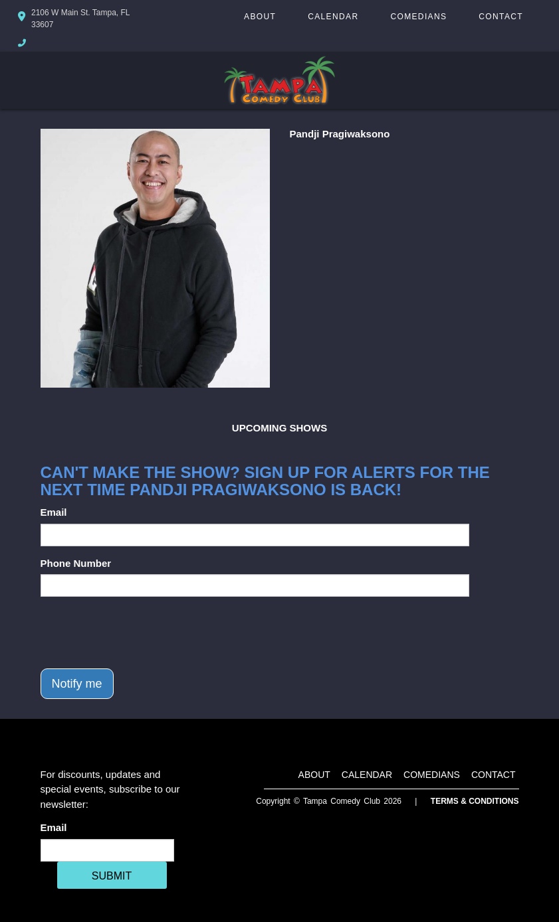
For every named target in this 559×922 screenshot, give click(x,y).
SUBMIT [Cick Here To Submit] (112, 876)
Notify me (77, 683)
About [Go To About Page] (260, 16)
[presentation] (142, 632)
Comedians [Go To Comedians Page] (418, 16)
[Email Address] (107, 850)
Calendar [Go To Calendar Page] (333, 16)
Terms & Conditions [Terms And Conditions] (475, 801)
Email (54, 512)
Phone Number (76, 563)
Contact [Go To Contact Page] (501, 16)
